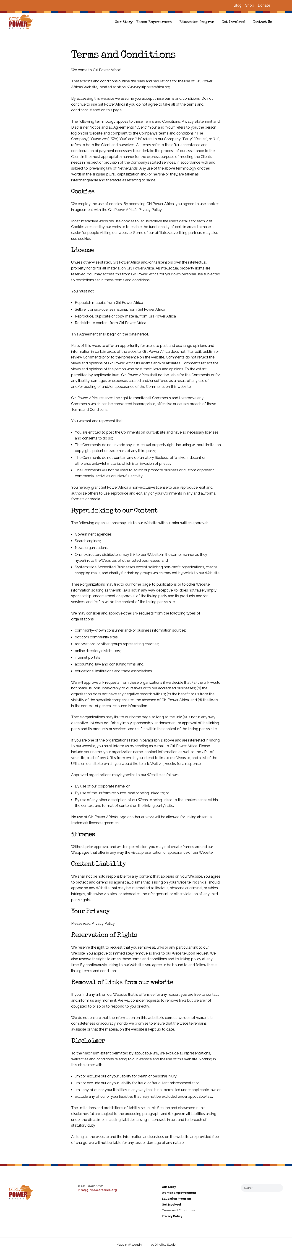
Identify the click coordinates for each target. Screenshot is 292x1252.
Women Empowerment (154, 22)
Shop (249, 5)
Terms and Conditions (178, 1210)
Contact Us (262, 22)
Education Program (196, 22)
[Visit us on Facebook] (275, 5)
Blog (238, 5)
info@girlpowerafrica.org (97, 1190)
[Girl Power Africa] (22, 22)
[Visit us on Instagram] (281, 5)
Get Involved (233, 22)
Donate (264, 5)
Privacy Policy (172, 1216)
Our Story (124, 22)
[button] (281, 22)
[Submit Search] (277, 1187)
